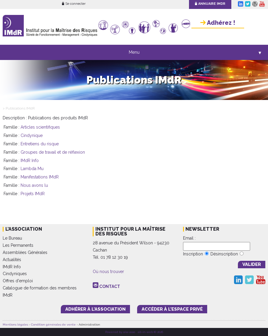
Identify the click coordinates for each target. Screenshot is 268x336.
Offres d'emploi (18, 280)
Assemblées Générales (25, 252)
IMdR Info (30, 160)
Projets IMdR (33, 193)
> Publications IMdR (19, 108)
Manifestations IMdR (40, 177)
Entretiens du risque (40, 143)
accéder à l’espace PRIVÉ (172, 309)
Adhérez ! (217, 22)
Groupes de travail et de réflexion (53, 152)
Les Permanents (18, 245)
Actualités (12, 259)
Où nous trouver (108, 271)
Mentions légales (15, 324)
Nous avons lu (34, 185)
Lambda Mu (32, 168)
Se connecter (74, 4)
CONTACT (109, 286)
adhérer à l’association (95, 309)
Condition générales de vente (53, 324)
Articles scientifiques (40, 127)
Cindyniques (15, 273)
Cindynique (32, 135)
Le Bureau (12, 238)
